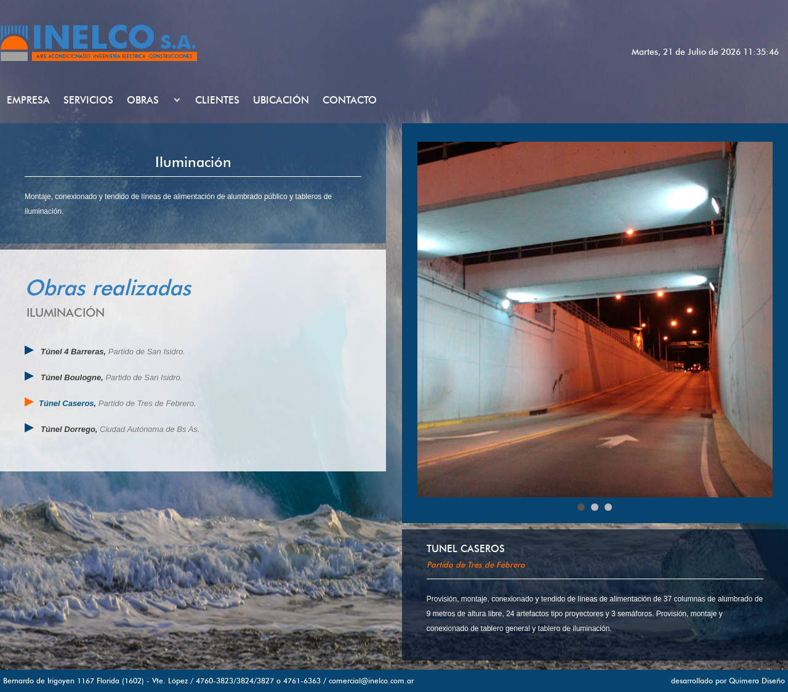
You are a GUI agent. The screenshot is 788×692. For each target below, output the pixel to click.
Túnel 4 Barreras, (74, 351)
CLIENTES (217, 100)
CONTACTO (350, 100)
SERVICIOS (88, 100)
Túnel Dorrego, (69, 429)
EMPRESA (28, 100)
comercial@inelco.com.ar (371, 680)
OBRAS (143, 100)
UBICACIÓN (281, 100)
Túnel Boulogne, (73, 377)
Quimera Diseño (757, 680)
